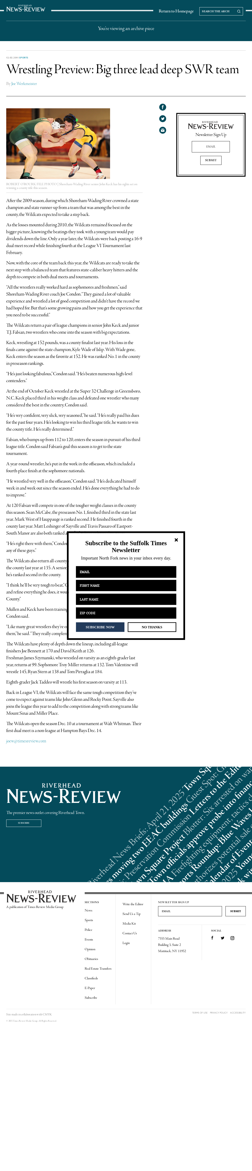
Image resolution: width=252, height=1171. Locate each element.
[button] (125, 547)
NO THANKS (152, 627)
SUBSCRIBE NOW (100, 627)
